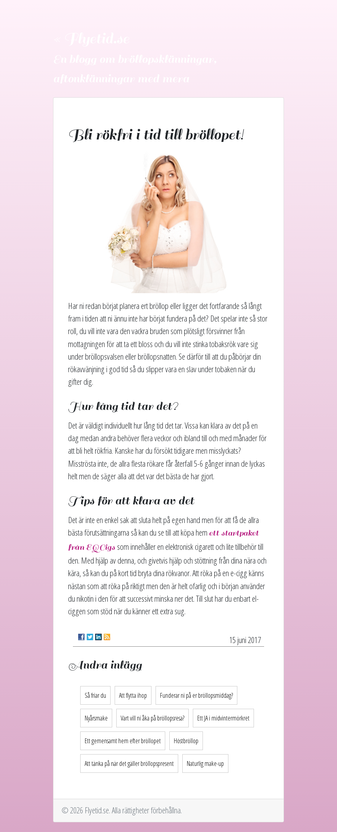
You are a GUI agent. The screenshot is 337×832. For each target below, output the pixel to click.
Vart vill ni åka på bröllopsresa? (152, 718)
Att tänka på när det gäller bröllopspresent (129, 763)
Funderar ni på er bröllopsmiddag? (196, 695)
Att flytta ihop (133, 695)
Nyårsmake (96, 718)
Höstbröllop (186, 740)
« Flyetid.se (91, 39)
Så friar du (95, 695)
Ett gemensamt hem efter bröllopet (123, 740)
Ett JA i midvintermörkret (223, 718)
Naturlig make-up (205, 763)
